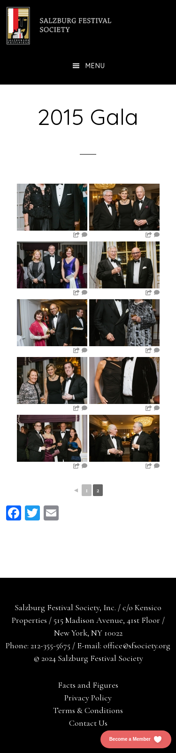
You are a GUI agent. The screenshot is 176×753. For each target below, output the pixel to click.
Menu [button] (95, 66)
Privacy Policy (88, 697)
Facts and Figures (88, 685)
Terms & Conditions (88, 710)
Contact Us (88, 723)
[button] (135, 739)
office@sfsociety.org (136, 645)
